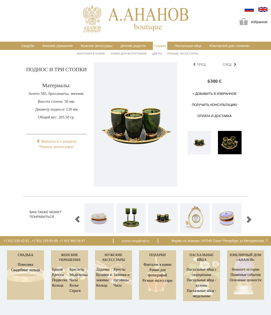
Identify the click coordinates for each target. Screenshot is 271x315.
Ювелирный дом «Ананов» (229, 46)
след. (229, 64)
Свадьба (27, 46)
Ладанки (103, 269)
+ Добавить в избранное (214, 94)
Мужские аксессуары (96, 46)
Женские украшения (57, 46)
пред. (200, 64)
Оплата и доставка (214, 116)
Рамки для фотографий (128, 53)
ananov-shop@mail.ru (135, 241)
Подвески (59, 280)
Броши (57, 269)
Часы (73, 280)
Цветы (157, 53)
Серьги (75, 291)
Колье (74, 285)
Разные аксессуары (183, 53)
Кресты (58, 275)
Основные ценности (245, 280)
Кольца (57, 285)
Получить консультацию (214, 105)
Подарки (160, 46)
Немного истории (245, 269)
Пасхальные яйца (187, 46)
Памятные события (245, 275)
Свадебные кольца (25, 270)
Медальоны (78, 275)
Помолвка (25, 264)
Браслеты (76, 269)
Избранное (252, 22)
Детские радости (132, 46)
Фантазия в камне (91, 53)
